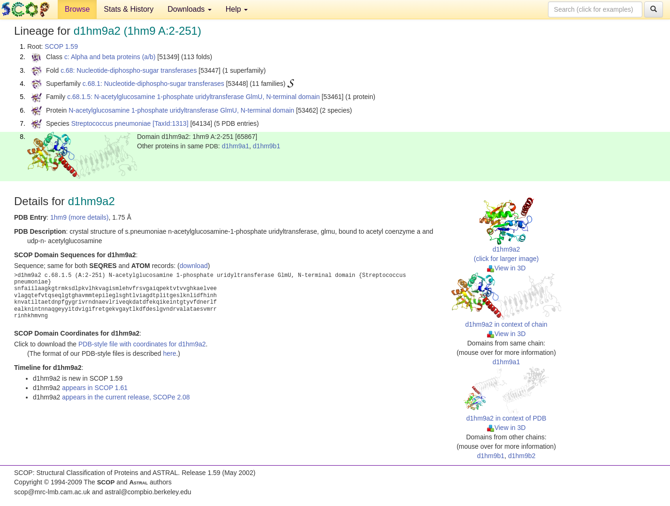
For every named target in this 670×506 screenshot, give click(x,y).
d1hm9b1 (266, 146)
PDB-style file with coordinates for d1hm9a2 (142, 344)
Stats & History (128, 9)
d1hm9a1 (235, 146)
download (194, 265)
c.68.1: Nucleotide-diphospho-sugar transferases (153, 83)
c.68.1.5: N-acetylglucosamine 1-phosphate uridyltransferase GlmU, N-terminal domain (193, 96)
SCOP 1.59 (61, 46)
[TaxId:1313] (170, 123)
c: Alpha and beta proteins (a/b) (110, 57)
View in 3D (506, 268)
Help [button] (237, 9)
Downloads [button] (190, 9)
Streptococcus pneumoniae (111, 123)
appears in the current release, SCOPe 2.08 (126, 397)
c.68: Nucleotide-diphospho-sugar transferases (129, 70)
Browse (77, 9)
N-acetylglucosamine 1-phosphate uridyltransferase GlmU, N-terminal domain (181, 110)
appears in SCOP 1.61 (95, 387)
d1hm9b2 (521, 456)
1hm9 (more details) (79, 217)
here (169, 353)
